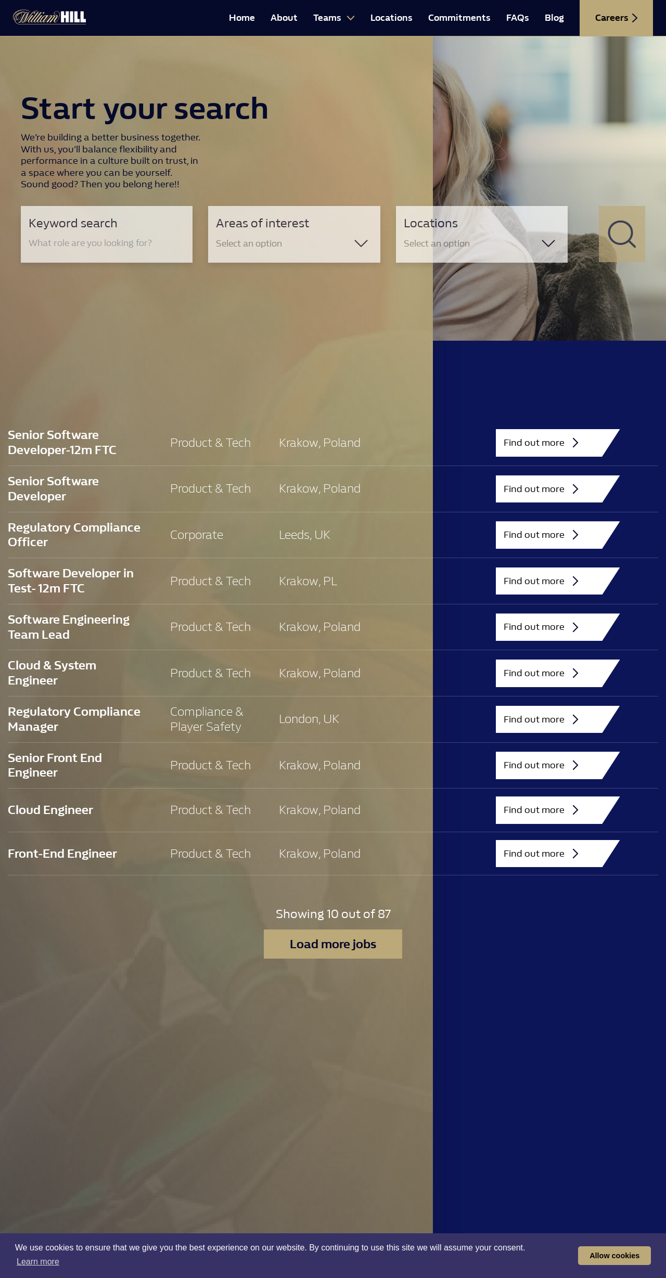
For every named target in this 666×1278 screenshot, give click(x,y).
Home (242, 17)
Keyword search (73, 223)
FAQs (517, 17)
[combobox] (294, 244)
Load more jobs (333, 944)
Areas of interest (262, 223)
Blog (554, 17)
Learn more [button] (38, 1261)
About (284, 17)
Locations (391, 17)
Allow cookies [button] (614, 1255)
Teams (334, 17)
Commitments (459, 17)
